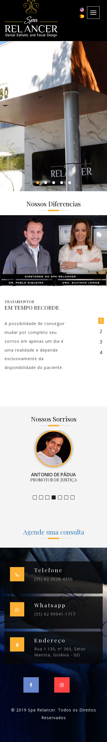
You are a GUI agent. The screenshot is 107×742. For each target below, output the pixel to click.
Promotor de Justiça (55, 497)
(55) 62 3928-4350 (53, 579)
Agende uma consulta (53, 532)
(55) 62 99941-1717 (54, 614)
